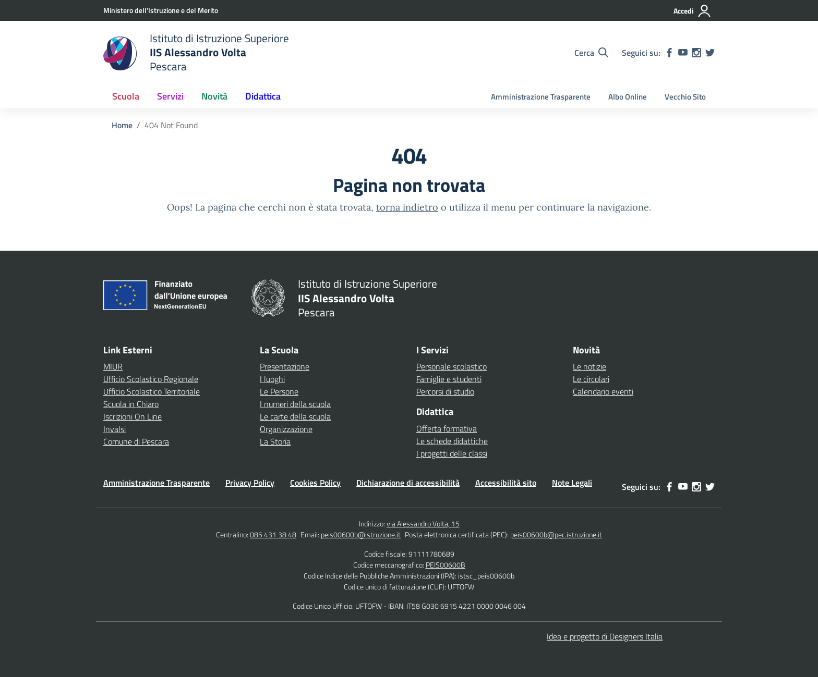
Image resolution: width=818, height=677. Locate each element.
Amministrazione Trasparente (541, 97)
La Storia (275, 441)
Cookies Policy (315, 482)
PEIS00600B (445, 564)
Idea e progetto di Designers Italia (605, 636)
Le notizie (589, 366)
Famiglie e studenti (449, 379)
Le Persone (279, 391)
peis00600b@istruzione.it (361, 534)
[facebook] (669, 52)
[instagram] (696, 52)
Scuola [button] (125, 96)
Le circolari (591, 379)
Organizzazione (286, 429)
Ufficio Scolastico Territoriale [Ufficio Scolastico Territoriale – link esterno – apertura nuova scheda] (151, 391)
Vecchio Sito (685, 97)
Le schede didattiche (452, 441)
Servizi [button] (170, 96)
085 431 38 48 (273, 534)
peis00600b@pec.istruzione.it (556, 534)
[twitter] (710, 52)
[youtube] (683, 52)
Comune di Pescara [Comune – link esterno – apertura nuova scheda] (136, 441)
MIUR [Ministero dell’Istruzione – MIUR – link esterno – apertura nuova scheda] (113, 366)
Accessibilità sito (505, 482)
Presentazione (284, 366)
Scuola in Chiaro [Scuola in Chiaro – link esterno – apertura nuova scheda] (131, 404)
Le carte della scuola (295, 416)
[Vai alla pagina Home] (122, 125)
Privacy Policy (249, 482)
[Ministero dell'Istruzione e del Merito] (160, 10)
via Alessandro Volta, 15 (423, 523)
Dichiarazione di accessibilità (408, 482)
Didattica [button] (263, 96)
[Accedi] (692, 11)
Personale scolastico (451, 366)
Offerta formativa (446, 428)
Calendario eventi (603, 391)
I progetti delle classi (451, 453)
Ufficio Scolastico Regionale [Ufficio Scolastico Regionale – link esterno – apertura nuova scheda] (150, 379)
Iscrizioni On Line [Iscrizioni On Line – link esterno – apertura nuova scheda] (132, 416)
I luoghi (272, 379)
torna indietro (407, 207)
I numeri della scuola (295, 404)
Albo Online (627, 97)
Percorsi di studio (445, 391)
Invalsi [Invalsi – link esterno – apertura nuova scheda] (114, 429)
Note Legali (572, 482)
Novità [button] (214, 96)
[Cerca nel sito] (591, 52)
